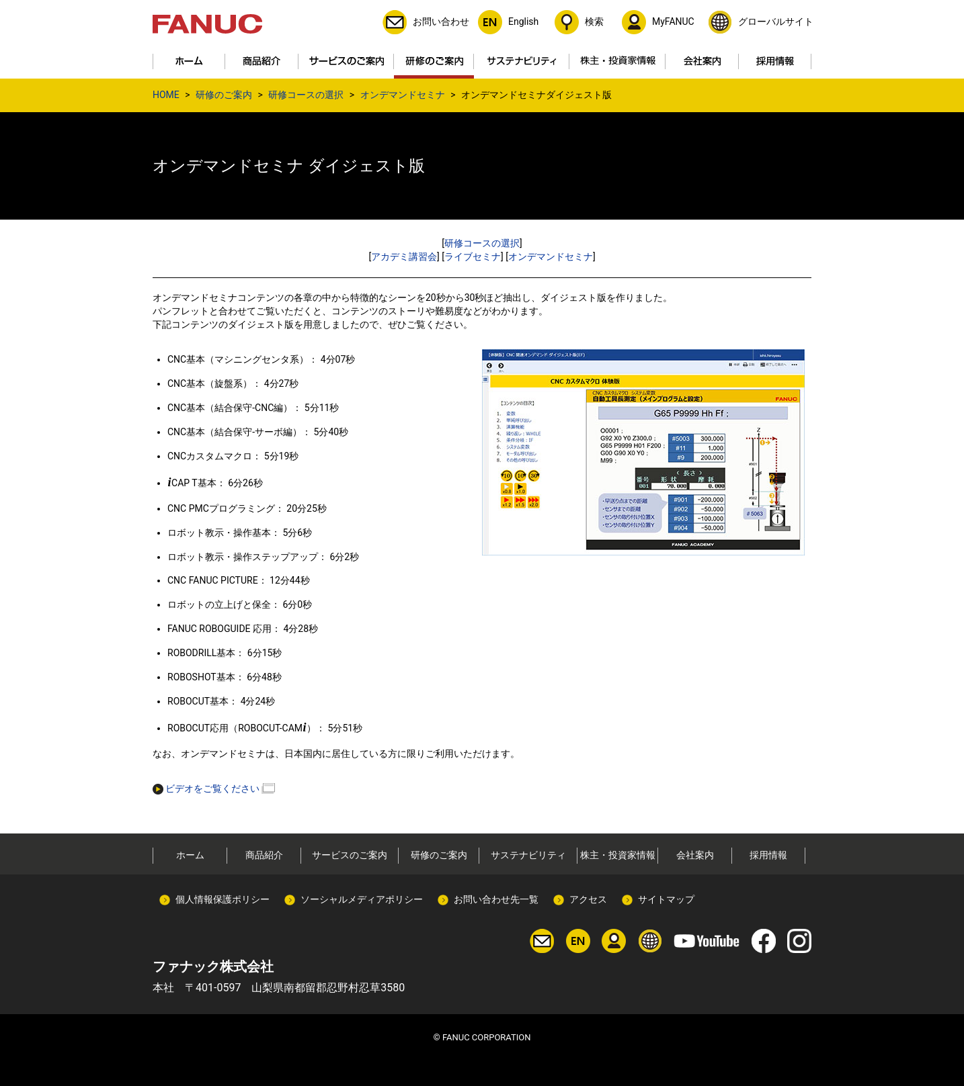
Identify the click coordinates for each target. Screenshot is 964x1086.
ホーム (190, 855)
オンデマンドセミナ (402, 94)
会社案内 (695, 855)
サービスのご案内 (349, 855)
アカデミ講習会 (404, 256)
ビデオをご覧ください (206, 788)
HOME (166, 94)
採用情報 (768, 855)
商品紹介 (264, 855)
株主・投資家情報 (617, 855)
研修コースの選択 (306, 94)
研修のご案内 (224, 94)
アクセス (588, 899)
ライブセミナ (472, 256)
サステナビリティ (528, 855)
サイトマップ (666, 899)
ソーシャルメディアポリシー (361, 899)
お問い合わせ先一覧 (496, 899)
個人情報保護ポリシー (222, 899)
